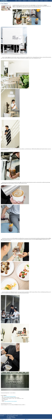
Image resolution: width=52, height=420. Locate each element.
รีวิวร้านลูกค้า (4, 2)
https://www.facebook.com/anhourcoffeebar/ (10, 401)
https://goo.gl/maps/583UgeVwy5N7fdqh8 (10, 396)
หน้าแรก (1, 2)
